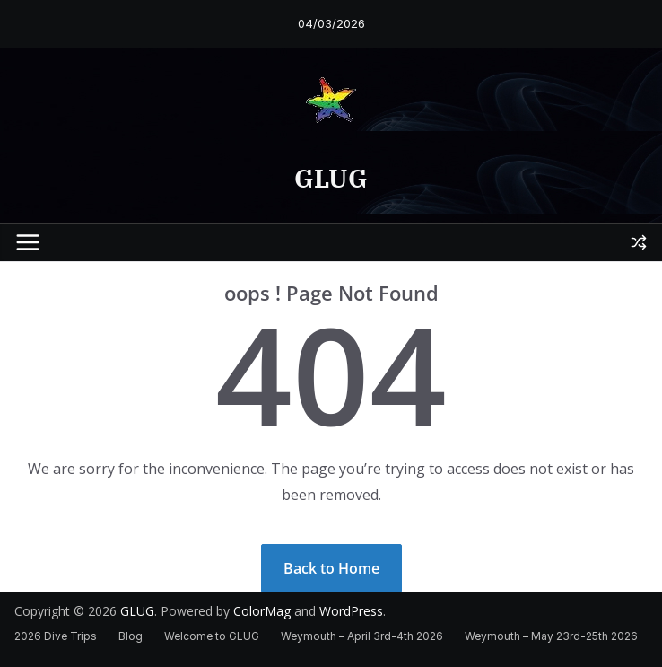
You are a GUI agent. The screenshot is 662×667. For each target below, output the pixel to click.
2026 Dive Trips (55, 636)
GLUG (331, 178)
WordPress (351, 610)
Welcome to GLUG (211, 636)
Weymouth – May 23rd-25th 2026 (551, 636)
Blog (130, 636)
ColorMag (262, 610)
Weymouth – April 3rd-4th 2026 (362, 636)
